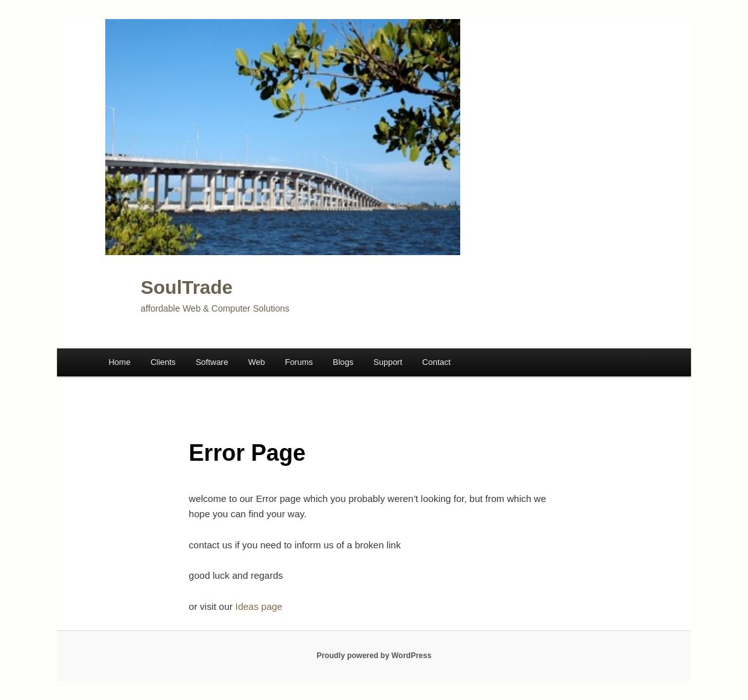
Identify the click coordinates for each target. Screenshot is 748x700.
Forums (299, 362)
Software (212, 362)
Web (256, 362)
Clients (163, 362)
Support (388, 362)
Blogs (343, 362)
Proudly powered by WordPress (373, 655)
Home (119, 362)
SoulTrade (187, 287)
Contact (436, 362)
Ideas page (258, 606)
